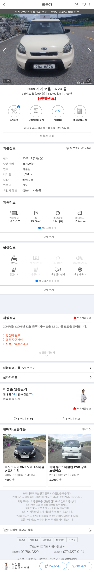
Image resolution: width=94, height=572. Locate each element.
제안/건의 (43, 559)
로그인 (22, 539)
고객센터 (21, 559)
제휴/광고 (32, 559)
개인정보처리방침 (69, 559)
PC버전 (71, 539)
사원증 (37, 190)
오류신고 (47, 539)
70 (30, 394)
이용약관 (54, 559)
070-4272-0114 (73, 552)
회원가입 (34, 539)
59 (13, 394)
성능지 (26, 190)
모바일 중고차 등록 (21, 529)
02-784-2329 (29, 552)
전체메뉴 (60, 539)
